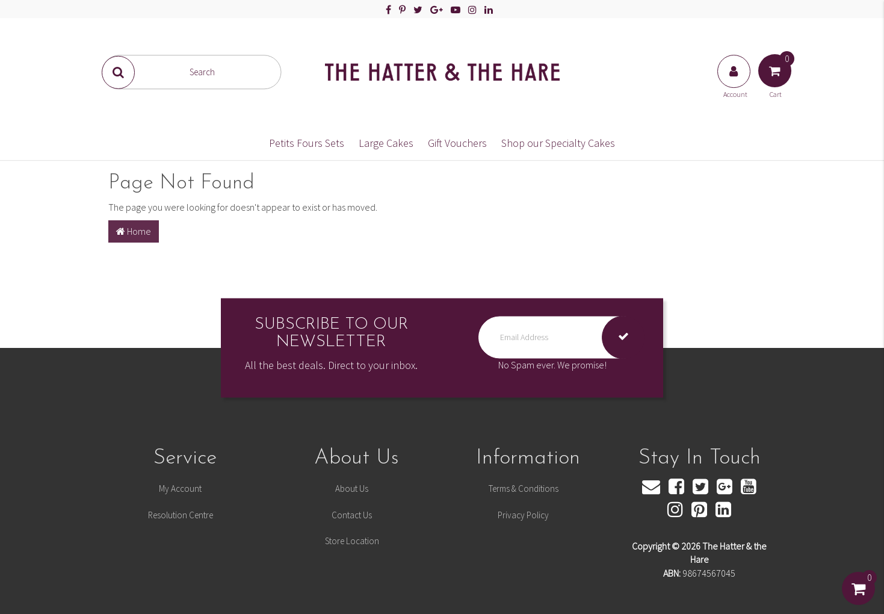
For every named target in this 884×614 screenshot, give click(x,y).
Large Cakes (386, 143)
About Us (351, 488)
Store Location (352, 541)
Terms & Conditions (523, 488)
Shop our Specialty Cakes (558, 143)
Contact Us (352, 515)
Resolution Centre (180, 515)
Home (133, 231)
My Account (180, 488)
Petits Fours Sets (306, 143)
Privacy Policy (523, 515)
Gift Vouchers (457, 143)
